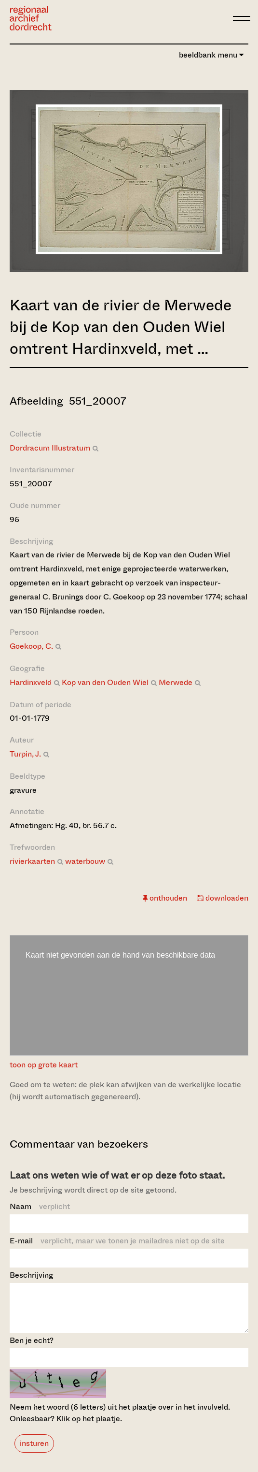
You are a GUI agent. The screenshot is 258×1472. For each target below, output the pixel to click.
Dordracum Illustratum (50, 447)
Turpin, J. (25, 753)
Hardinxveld (31, 682)
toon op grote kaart (44, 1064)
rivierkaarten (32, 861)
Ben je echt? (32, 1349)
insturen (34, 1451)
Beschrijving (31, 1275)
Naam (40, 1206)
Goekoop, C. (31, 646)
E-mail (117, 1240)
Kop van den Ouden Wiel (105, 682)
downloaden (222, 898)
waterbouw (85, 861)
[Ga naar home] (31, 18)
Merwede (175, 682)
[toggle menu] (241, 18)
